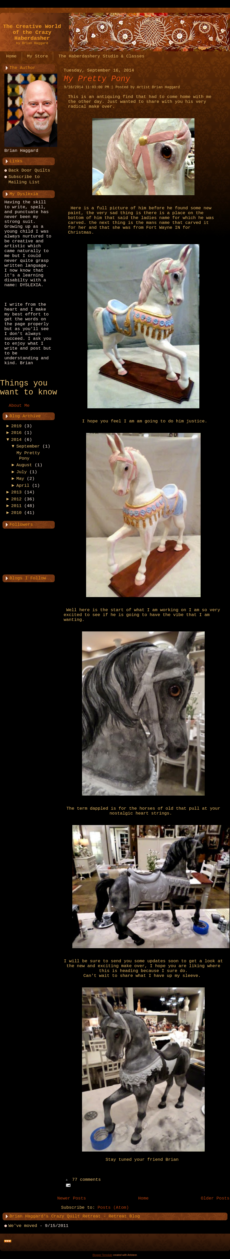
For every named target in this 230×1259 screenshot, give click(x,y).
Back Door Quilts (29, 170)
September (28, 446)
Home (143, 1198)
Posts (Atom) (113, 1207)
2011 (16, 505)
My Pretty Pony (97, 78)
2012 (16, 499)
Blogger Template (102, 1255)
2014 (16, 439)
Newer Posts (71, 1198)
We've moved (22, 1225)
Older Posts (215, 1198)
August (24, 465)
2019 (16, 426)
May (20, 478)
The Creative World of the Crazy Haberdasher (32, 32)
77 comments (86, 1179)
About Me (19, 405)
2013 (16, 492)
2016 (16, 432)
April (22, 485)
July (21, 472)
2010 (16, 512)
